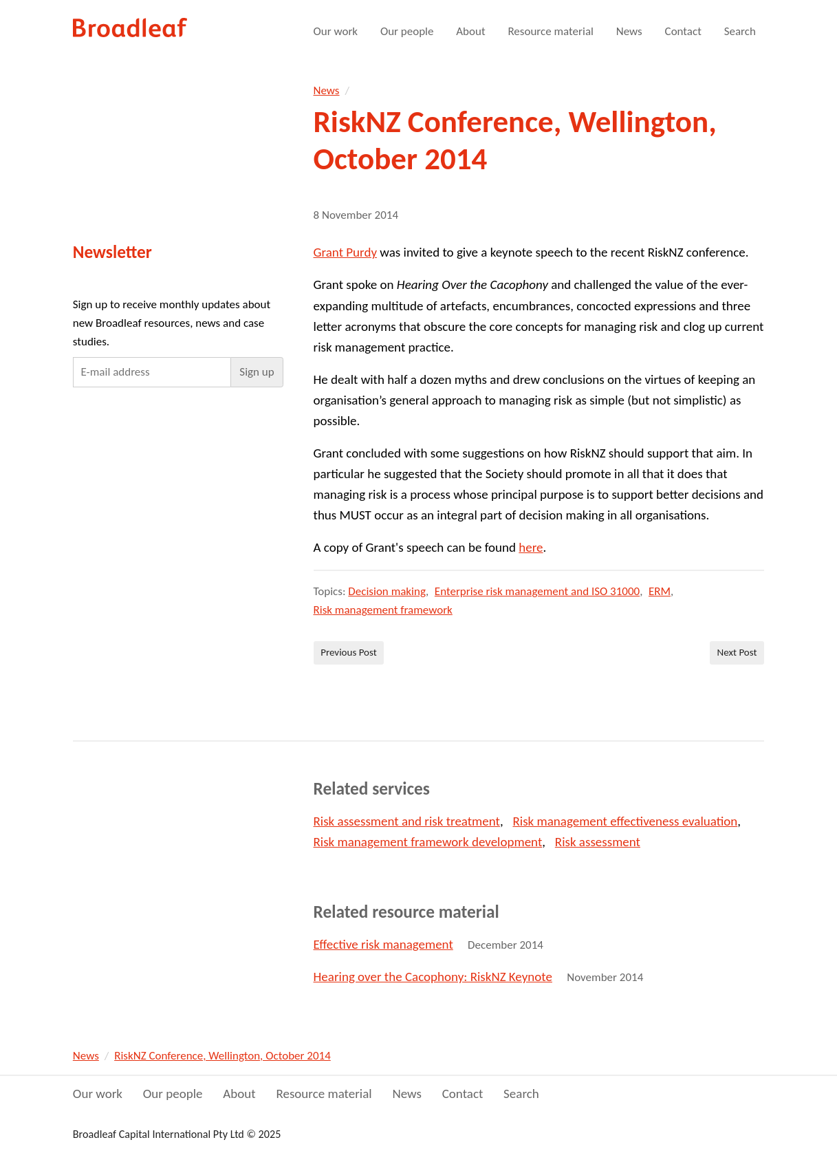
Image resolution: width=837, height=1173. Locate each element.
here (531, 547)
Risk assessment (597, 842)
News (629, 31)
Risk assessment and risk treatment (407, 821)
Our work (336, 31)
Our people (407, 31)
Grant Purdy (346, 252)
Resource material (551, 31)
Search (740, 31)
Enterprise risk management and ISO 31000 (537, 591)
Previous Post (348, 652)
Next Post (737, 652)
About (470, 31)
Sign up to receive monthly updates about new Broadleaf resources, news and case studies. (171, 323)
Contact (683, 31)
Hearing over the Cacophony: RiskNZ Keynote (433, 976)
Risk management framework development (428, 842)
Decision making (387, 591)
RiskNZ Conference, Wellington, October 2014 (222, 1055)
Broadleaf (131, 28)
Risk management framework (383, 610)
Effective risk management (383, 944)
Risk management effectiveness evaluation (624, 821)
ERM (660, 591)
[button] (256, 372)
